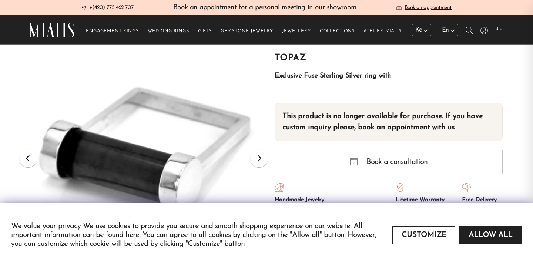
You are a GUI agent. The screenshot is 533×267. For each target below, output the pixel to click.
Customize (424, 235)
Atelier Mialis (382, 34)
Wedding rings (168, 34)
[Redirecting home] (52, 32)
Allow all (490, 235)
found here (122, 235)
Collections (337, 34)
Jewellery (296, 34)
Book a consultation (389, 164)
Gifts (205, 34)
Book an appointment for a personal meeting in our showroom (264, 8)
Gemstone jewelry (247, 34)
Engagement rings (112, 34)
